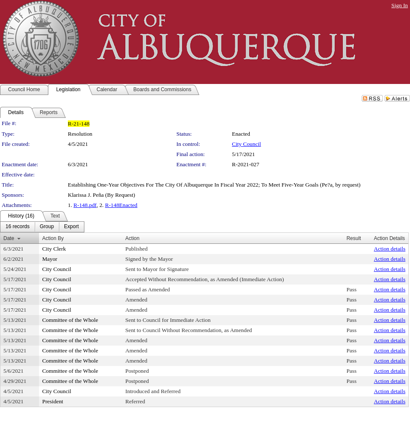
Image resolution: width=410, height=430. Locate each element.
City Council (246, 144)
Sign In (399, 5)
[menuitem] (17, 227)
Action (132, 238)
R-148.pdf (84, 205)
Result (353, 238)
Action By (53, 238)
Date (8, 238)
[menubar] (42, 226)
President (52, 401)
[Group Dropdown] (47, 227)
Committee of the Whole (70, 320)
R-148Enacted (121, 205)
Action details (389, 249)
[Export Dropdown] (71, 227)
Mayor (49, 259)
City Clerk (54, 249)
